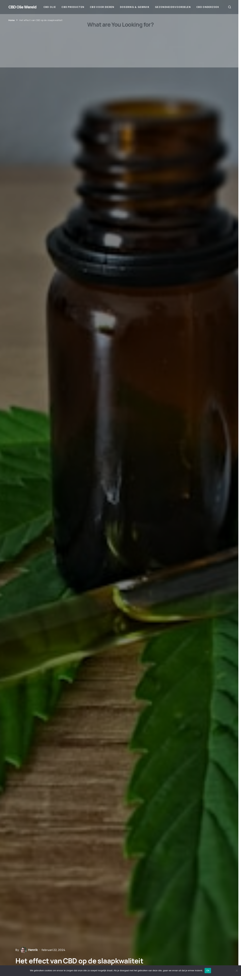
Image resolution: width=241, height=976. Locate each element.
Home (11, 20)
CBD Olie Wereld (22, 7)
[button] (229, 7)
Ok (207, 970)
